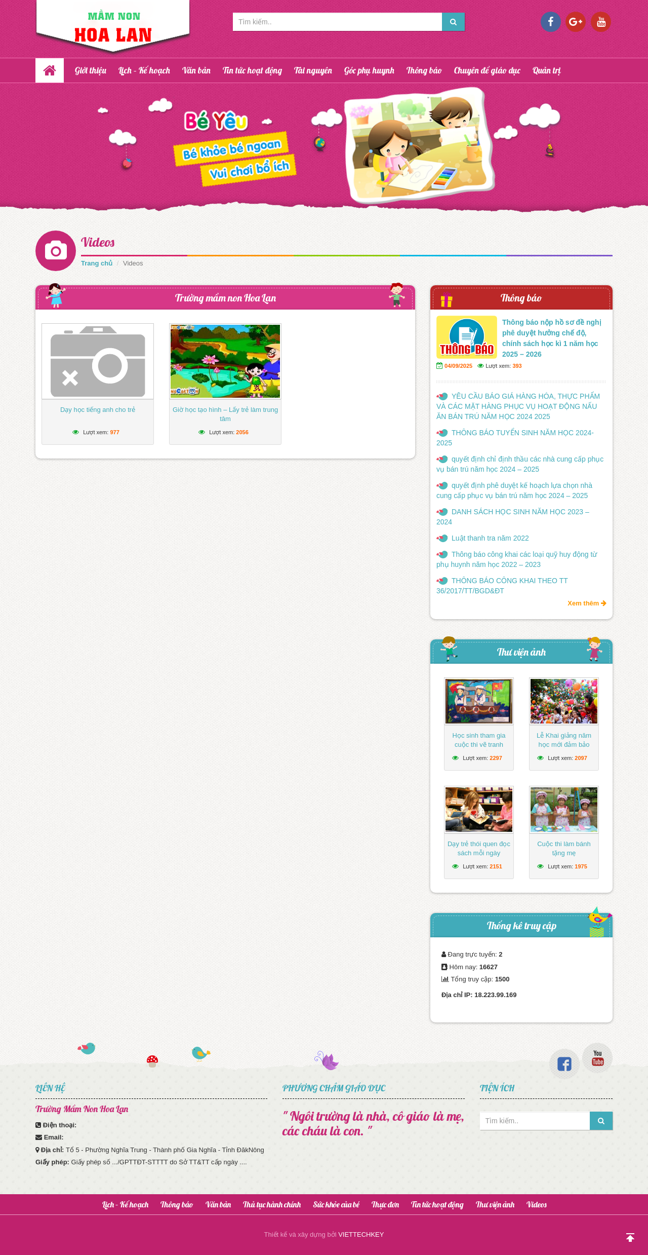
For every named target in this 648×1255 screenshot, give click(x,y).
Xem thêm (587, 603)
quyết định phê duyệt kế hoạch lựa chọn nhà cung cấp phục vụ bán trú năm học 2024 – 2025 (514, 490)
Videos (97, 242)
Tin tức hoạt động (252, 70)
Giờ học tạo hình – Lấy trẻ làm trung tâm (225, 414)
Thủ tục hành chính (272, 1204)
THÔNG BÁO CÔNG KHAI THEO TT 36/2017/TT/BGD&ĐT (502, 586)
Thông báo (424, 70)
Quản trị (547, 70)
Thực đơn (385, 1204)
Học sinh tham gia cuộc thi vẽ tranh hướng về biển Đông (479, 744)
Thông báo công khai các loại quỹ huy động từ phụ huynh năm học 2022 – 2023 (516, 559)
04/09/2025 (458, 366)
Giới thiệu (90, 70)
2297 (496, 758)
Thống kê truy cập (521, 925)
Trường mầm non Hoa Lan (225, 297)
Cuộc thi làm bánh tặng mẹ (564, 848)
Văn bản (196, 70)
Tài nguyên (313, 70)
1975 (581, 866)
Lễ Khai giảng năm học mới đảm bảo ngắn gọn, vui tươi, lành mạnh (563, 749)
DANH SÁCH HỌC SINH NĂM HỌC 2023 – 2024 (512, 517)
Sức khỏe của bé (336, 1204)
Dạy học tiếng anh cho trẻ (97, 409)
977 (114, 432)
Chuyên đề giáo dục (487, 70)
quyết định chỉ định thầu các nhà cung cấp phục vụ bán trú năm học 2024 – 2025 (519, 464)
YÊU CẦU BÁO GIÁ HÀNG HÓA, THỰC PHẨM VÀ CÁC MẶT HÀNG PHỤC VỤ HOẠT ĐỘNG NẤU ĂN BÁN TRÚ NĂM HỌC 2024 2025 (518, 406)
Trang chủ (96, 263)
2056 (242, 432)
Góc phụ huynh (369, 70)
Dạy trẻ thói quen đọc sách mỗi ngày (479, 848)
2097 (581, 758)
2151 (496, 866)
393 (516, 366)
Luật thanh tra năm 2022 (490, 538)
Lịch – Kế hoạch (144, 70)
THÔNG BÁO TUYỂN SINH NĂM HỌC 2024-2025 (515, 438)
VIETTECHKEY (361, 1234)
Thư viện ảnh (521, 651)
